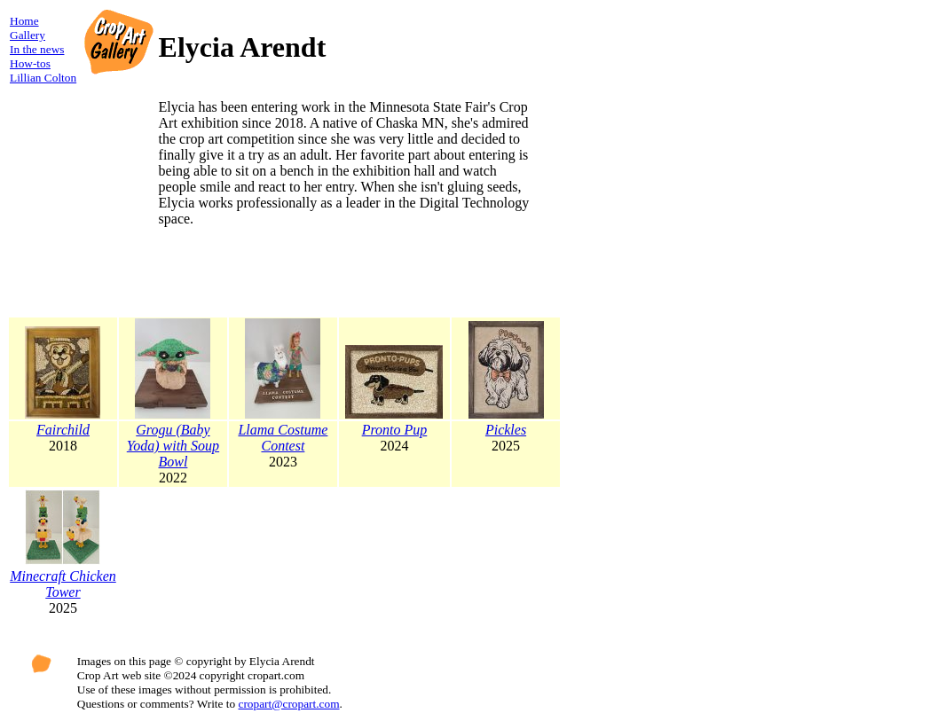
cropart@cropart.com (289, 703)
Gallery (27, 35)
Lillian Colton (43, 77)
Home (24, 20)
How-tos (30, 63)
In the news (37, 49)
